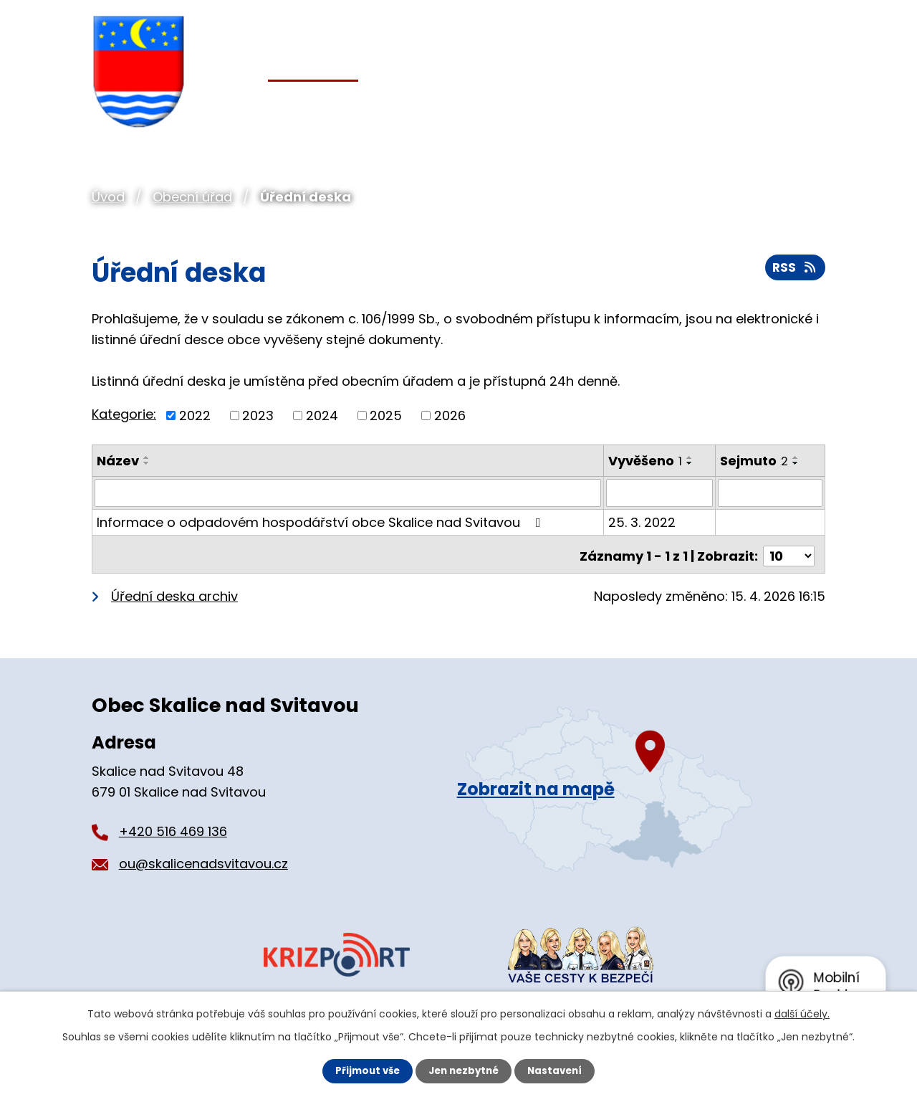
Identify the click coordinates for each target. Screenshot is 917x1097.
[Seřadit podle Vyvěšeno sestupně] (690, 463)
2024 (322, 415)
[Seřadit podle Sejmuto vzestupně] (797, 457)
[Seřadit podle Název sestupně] (147, 463)
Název (118, 461)
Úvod (108, 197)
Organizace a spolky (570, 101)
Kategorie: (124, 414)
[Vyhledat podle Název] (348, 492)
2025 (386, 415)
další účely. (802, 1013)
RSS (794, 271)
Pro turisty (706, 101)
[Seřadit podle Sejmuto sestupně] (797, 463)
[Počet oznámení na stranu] (789, 551)
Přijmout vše (364, 1070)
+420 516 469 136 (173, 827)
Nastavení (558, 1070)
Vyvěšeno (646, 461)
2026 (450, 415)
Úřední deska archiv (174, 592)
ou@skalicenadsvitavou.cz (203, 859)
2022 (195, 415)
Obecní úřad (192, 197)
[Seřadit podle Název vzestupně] (147, 457)
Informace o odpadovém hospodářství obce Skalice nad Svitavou (322, 522)
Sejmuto (755, 461)
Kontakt (798, 101)
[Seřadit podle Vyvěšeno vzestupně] (690, 457)
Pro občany (429, 101)
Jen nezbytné (463, 1070)
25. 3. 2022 (642, 522)
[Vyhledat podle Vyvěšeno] (660, 492)
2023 (258, 415)
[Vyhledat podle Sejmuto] (770, 492)
